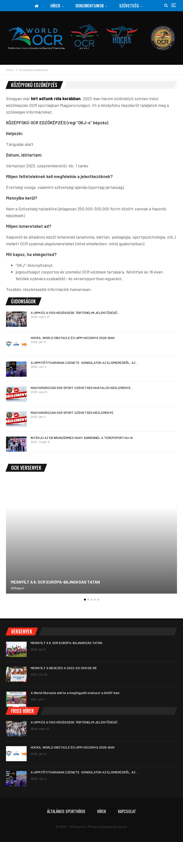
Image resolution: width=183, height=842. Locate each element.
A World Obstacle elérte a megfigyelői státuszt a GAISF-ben (75, 693)
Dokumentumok (90, 6)
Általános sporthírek (66, 811)
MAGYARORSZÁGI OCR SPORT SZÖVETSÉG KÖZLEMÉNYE (72, 412)
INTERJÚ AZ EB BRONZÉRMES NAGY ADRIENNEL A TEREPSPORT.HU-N (82, 438)
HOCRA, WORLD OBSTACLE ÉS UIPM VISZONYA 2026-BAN (72, 338)
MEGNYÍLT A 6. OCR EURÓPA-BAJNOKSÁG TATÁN (55, 582)
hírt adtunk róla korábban (56, 98)
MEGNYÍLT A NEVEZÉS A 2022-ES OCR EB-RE (64, 668)
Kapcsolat (127, 811)
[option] (91, 538)
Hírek (55, 6)
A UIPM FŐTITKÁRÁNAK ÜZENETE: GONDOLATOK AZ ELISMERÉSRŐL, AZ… (84, 363)
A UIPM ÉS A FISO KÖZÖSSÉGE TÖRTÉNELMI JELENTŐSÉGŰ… (75, 313)
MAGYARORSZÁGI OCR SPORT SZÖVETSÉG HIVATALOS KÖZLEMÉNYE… (82, 388)
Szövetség (129, 6)
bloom (122, 827)
